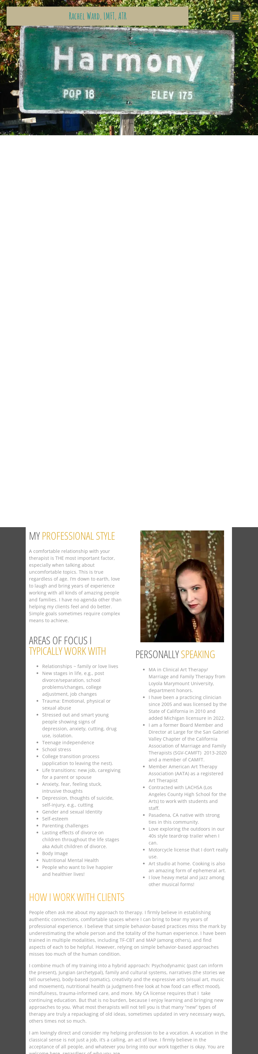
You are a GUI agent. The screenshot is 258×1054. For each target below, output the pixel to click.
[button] (235, 17)
